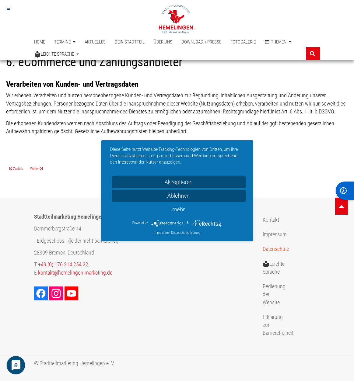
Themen (278, 42)
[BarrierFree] (345, 191)
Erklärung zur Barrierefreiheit (277, 325)
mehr (178, 209)
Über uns (163, 42)
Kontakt (271, 220)
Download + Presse (201, 42)
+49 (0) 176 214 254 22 (63, 265)
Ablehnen (178, 195)
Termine (64, 42)
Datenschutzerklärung (185, 232)
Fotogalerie (243, 42)
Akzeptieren (178, 182)
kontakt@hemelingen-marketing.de (75, 273)
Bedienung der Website (274, 294)
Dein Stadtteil (130, 42)
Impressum (275, 234)
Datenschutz (276, 249)
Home (39, 42)
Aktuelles (95, 42)
